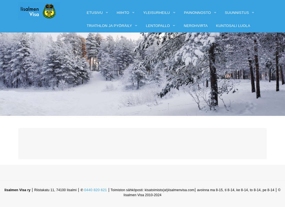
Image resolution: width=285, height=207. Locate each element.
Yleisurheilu (156, 13)
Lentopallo (158, 26)
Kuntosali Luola (233, 26)
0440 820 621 (95, 190)
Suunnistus (237, 13)
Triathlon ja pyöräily (109, 26)
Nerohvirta (196, 26)
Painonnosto (197, 13)
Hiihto (123, 13)
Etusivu (95, 13)
